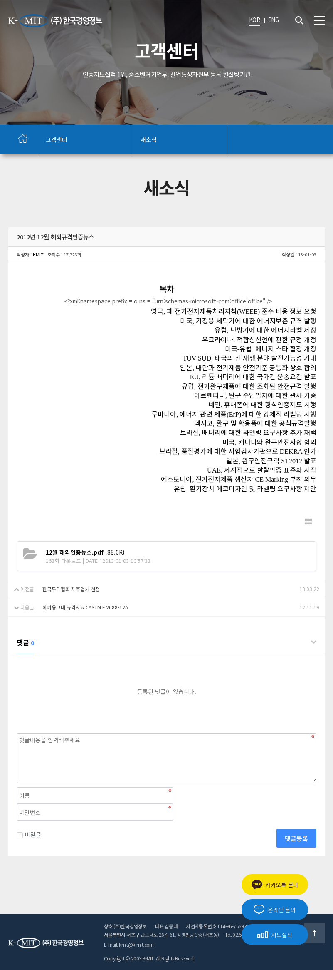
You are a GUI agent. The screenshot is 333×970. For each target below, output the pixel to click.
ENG (273, 19)
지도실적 (274, 934)
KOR (254, 19)
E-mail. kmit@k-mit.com (129, 944)
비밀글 (29, 834)
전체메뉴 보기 (319, 20)
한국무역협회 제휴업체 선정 (71, 588)
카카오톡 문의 (274, 885)
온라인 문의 (275, 910)
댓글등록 (296, 838)
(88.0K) (85, 552)
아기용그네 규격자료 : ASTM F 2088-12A (85, 607)
